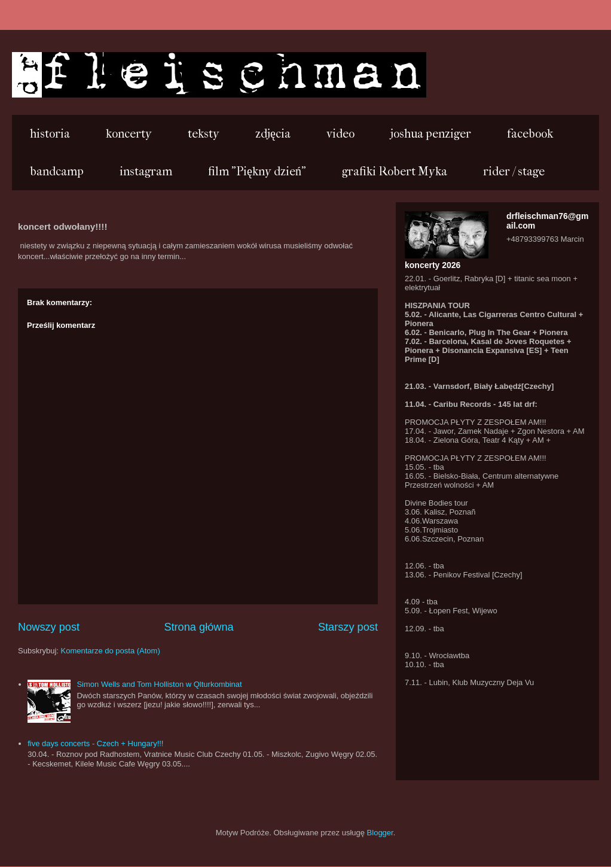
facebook (530, 134)
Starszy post (348, 627)
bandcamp (57, 171)
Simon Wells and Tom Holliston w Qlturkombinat (159, 684)
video (340, 134)
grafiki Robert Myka (394, 171)
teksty (203, 134)
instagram (146, 171)
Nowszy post (49, 627)
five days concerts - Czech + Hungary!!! (95, 743)
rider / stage (514, 171)
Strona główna (198, 627)
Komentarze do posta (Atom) (110, 650)
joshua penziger (430, 134)
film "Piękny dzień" (257, 171)
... (28, 73)
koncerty (129, 134)
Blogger (380, 832)
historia (50, 134)
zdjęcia (273, 134)
